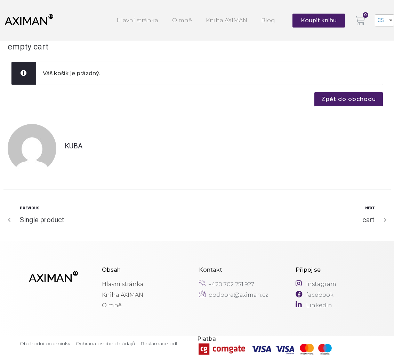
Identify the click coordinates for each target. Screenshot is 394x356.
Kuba (73, 146)
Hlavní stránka (137, 20)
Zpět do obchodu (348, 99)
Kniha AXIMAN (226, 20)
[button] (318, 21)
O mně (182, 20)
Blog (268, 20)
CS (381, 20)
